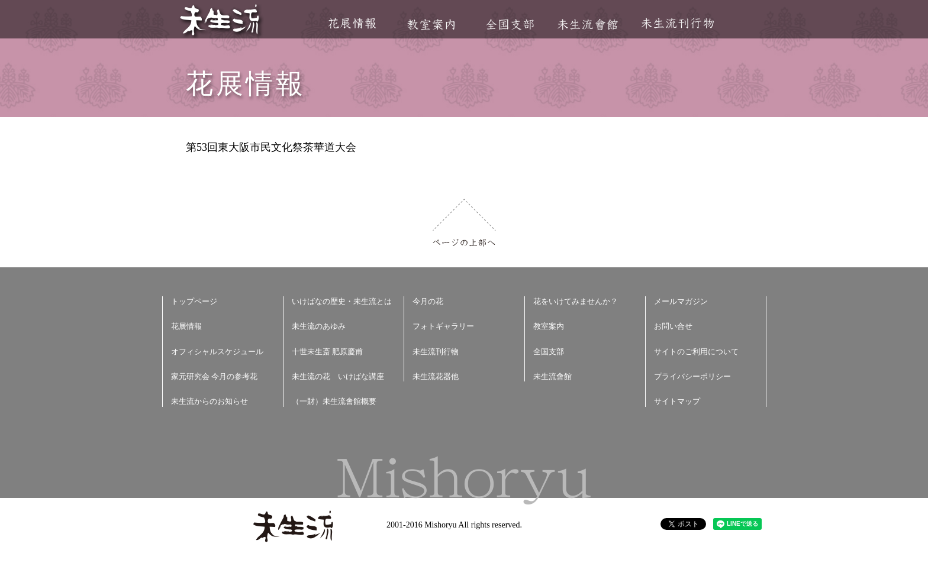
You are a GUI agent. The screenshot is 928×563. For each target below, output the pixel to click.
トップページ (194, 301)
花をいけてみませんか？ (575, 301)
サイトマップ (677, 401)
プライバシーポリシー (692, 376)
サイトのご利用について (696, 351)
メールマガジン (681, 301)
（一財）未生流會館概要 (334, 401)
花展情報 (352, 23)
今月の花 (428, 301)
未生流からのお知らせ (209, 401)
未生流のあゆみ (319, 326)
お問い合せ (673, 326)
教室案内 (431, 24)
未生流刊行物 (677, 23)
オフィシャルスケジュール (217, 351)
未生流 (220, 21)
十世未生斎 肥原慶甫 (327, 351)
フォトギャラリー (443, 326)
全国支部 (509, 24)
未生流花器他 (436, 376)
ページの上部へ (464, 223)
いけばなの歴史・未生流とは (342, 301)
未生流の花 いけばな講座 (338, 376)
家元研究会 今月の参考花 (214, 376)
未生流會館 (587, 24)
